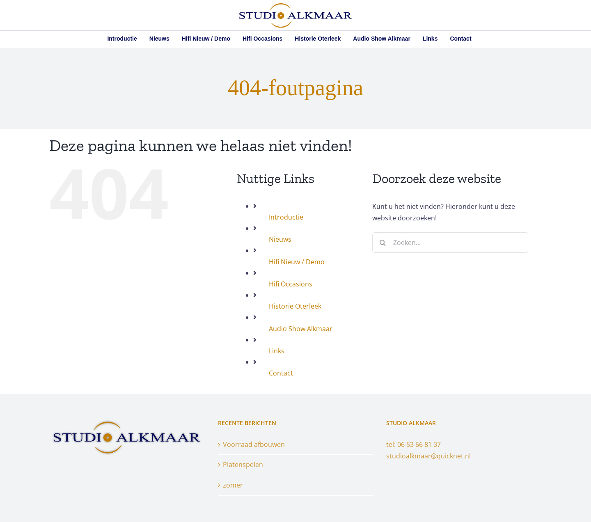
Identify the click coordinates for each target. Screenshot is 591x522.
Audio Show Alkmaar (300, 328)
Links (276, 350)
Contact (281, 373)
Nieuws (280, 239)
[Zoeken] (382, 242)
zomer (233, 485)
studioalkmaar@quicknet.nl (428, 455)
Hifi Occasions (290, 283)
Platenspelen (243, 464)
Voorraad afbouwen (254, 444)
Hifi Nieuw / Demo (297, 261)
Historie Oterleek (295, 306)
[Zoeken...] (450, 242)
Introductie (286, 217)
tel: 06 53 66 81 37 (413, 444)
